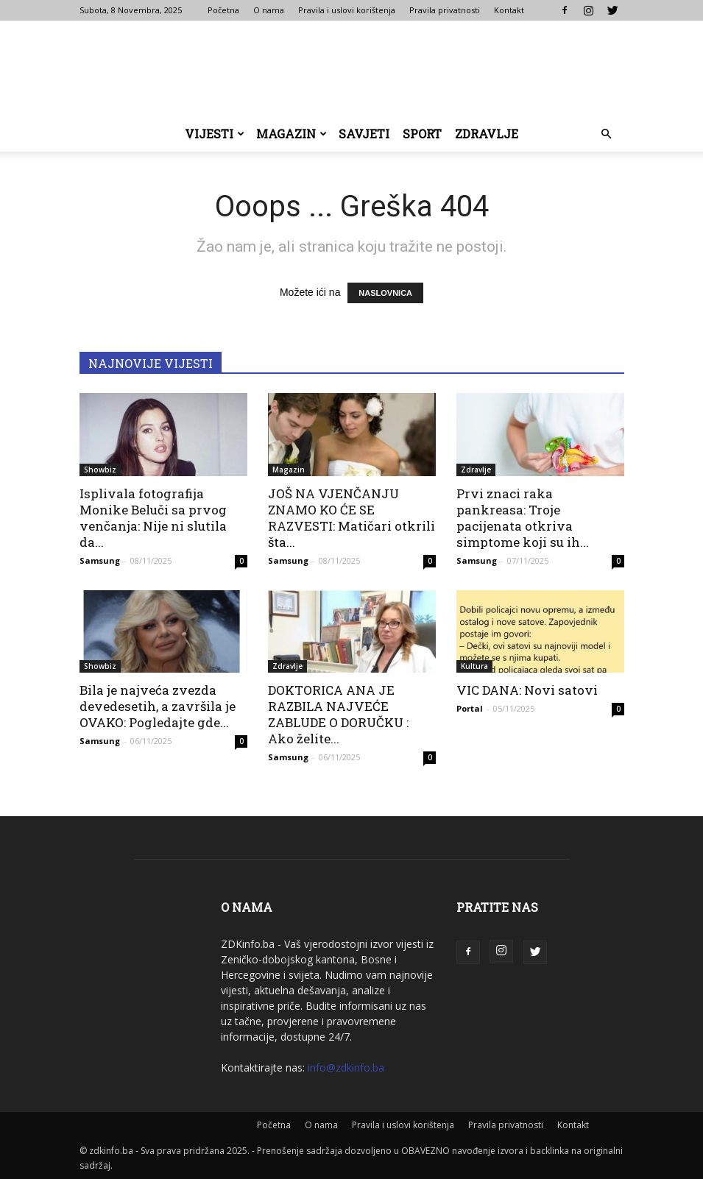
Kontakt (509, 9)
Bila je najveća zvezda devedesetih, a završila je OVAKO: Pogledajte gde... (158, 706)
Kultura (474, 666)
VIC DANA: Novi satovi (527, 689)
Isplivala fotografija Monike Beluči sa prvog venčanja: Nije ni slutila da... (153, 517)
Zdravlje (486, 133)
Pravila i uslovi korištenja (346, 9)
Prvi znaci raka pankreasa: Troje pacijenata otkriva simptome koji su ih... (522, 517)
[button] (606, 134)
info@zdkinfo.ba (346, 1067)
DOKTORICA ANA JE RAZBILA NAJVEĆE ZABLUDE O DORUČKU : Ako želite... (338, 714)
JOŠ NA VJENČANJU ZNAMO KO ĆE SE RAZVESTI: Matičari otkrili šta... (351, 517)
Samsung (100, 560)
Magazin (291, 133)
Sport (422, 133)
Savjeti (364, 133)
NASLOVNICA (385, 292)
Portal (469, 708)
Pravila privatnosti (444, 9)
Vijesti (214, 133)
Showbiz (100, 469)
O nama (268, 9)
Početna (223, 9)
